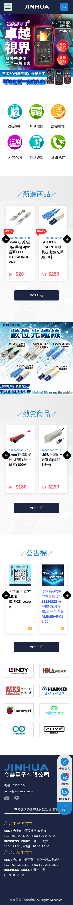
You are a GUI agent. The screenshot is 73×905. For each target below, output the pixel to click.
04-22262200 (49, 835)
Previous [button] (2, 50)
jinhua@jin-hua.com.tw (18, 791)
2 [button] (30, 386)
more (34, 295)
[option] (36, 50)
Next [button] (71, 50)
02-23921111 (20, 864)
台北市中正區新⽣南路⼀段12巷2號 (36, 859)
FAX (35, 835)
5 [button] (47, 386)
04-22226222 (20, 835)
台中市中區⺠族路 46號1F (30, 830)
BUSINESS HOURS (17, 841)
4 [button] (41, 386)
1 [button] (24, 386)
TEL (6, 835)
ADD (7, 830)
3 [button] (36, 386)
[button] (64, 7)
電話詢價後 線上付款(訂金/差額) (36, 809)
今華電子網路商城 (36, 7)
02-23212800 (49, 864)
